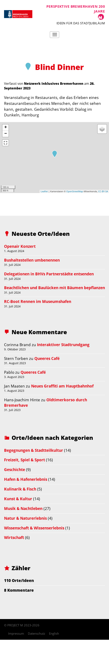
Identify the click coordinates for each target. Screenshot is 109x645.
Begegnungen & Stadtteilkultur (33, 450)
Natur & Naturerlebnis (25, 518)
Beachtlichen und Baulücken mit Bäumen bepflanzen (54, 287)
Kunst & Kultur (18, 498)
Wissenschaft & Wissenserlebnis (34, 528)
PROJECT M (15, 625)
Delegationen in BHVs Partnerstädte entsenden (49, 274)
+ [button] (5, 127)
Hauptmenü (54, 34)
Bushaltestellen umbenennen (32, 260)
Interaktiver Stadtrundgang (63, 344)
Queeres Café (47, 358)
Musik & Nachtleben (23, 508)
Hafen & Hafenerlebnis (25, 479)
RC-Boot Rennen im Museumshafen (37, 301)
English (54, 633)
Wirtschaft (14, 537)
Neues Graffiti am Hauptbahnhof (62, 386)
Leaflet (44, 191)
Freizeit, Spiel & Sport (24, 460)
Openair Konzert (20, 246)
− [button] (5, 134)
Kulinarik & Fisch (20, 489)
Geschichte (14, 469)
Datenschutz (36, 633)
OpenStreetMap (74, 191)
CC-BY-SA (103, 191)
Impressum (16, 633)
